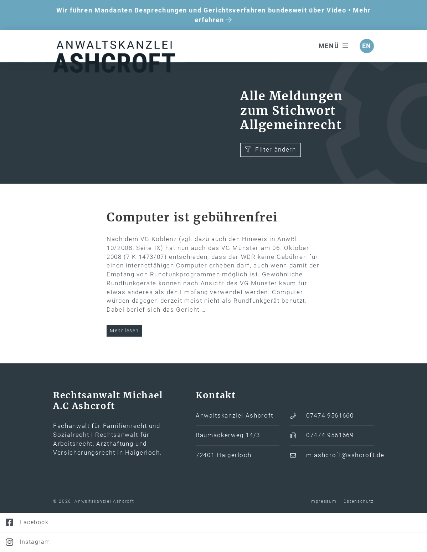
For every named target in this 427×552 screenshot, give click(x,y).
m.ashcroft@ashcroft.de (340, 491)
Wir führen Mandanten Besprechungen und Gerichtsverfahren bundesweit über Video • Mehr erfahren (213, 15)
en (366, 46)
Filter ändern (270, 186)
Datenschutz (359, 537)
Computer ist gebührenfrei (192, 253)
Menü (334, 46)
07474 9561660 (330, 452)
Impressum (322, 537)
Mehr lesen (124, 367)
